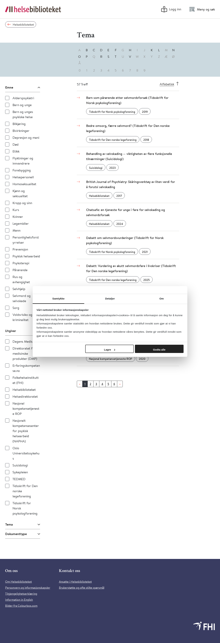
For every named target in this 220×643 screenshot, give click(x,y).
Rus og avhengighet (21, 279)
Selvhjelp (19, 289)
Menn (16, 230)
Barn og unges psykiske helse (23, 114)
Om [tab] (161, 298)
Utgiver (10, 331)
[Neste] (120, 384)
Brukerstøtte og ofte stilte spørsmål (81, 588)
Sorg (16, 308)
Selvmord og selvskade (22, 298)
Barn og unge (22, 105)
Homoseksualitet (24, 184)
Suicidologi (20, 465)
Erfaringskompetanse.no (26, 368)
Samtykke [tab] (58, 298)
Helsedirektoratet (25, 396)
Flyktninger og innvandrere (23, 160)
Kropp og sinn (22, 203)
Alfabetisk (167, 84)
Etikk (16, 151)
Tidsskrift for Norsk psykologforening (25, 508)
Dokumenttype (16, 534)
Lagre (109, 349)
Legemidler (21, 223)
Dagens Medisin (24, 341)
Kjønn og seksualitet (20, 193)
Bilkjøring (19, 124)
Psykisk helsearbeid (26, 256)
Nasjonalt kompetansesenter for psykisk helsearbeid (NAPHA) (26, 430)
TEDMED (19, 479)
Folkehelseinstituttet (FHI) (26, 380)
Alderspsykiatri (23, 98)
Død (16, 144)
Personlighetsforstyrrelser (26, 239)
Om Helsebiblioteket (18, 582)
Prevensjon (20, 249)
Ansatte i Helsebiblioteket (75, 582)
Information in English (19, 600)
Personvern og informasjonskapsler (27, 588)
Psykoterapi (21, 263)
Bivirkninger (21, 130)
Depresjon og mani (26, 137)
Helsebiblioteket (24, 389)
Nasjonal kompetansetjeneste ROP (26, 408)
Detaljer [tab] (110, 298)
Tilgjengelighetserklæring (21, 594)
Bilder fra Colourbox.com (21, 606)
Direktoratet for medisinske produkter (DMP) (25, 353)
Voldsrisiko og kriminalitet (22, 317)
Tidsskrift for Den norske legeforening (25, 491)
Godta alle (159, 349)
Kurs (16, 210)
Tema (9, 524)
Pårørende (20, 270)
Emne (9, 87)
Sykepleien (20, 472)
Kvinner (18, 216)
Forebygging (22, 170)
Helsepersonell (23, 177)
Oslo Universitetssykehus (26, 453)
